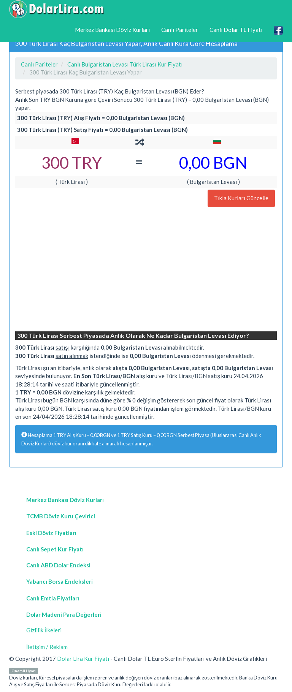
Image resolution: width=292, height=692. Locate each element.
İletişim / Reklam (47, 646)
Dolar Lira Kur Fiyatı (83, 658)
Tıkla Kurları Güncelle (241, 198)
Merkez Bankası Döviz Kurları (112, 29)
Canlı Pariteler (179, 29)
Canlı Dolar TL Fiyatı (235, 29)
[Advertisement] (146, 270)
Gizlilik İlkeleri (44, 630)
